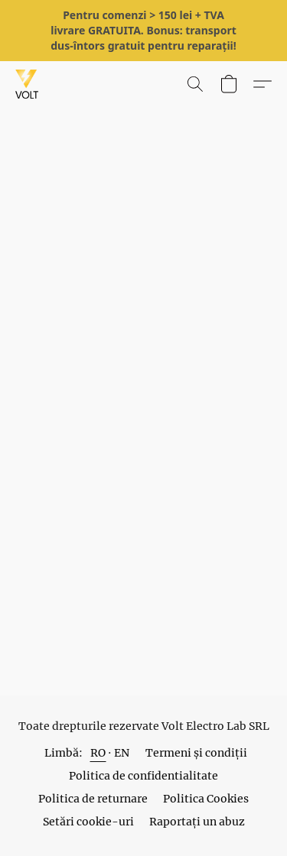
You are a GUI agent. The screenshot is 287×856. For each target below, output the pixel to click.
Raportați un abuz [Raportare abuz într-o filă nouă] (197, 821)
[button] (27, 84)
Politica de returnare (93, 799)
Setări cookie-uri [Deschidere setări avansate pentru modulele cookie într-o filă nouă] (88, 821)
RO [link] (98, 753)
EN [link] (122, 753)
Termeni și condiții (196, 753)
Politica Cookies (206, 799)
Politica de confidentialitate (143, 776)
